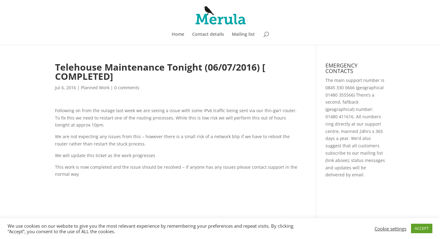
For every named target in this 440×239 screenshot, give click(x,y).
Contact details (208, 34)
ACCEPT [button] (422, 228)
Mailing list (243, 34)
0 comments (126, 87)
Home (178, 34)
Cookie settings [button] (390, 228)
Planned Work (95, 87)
